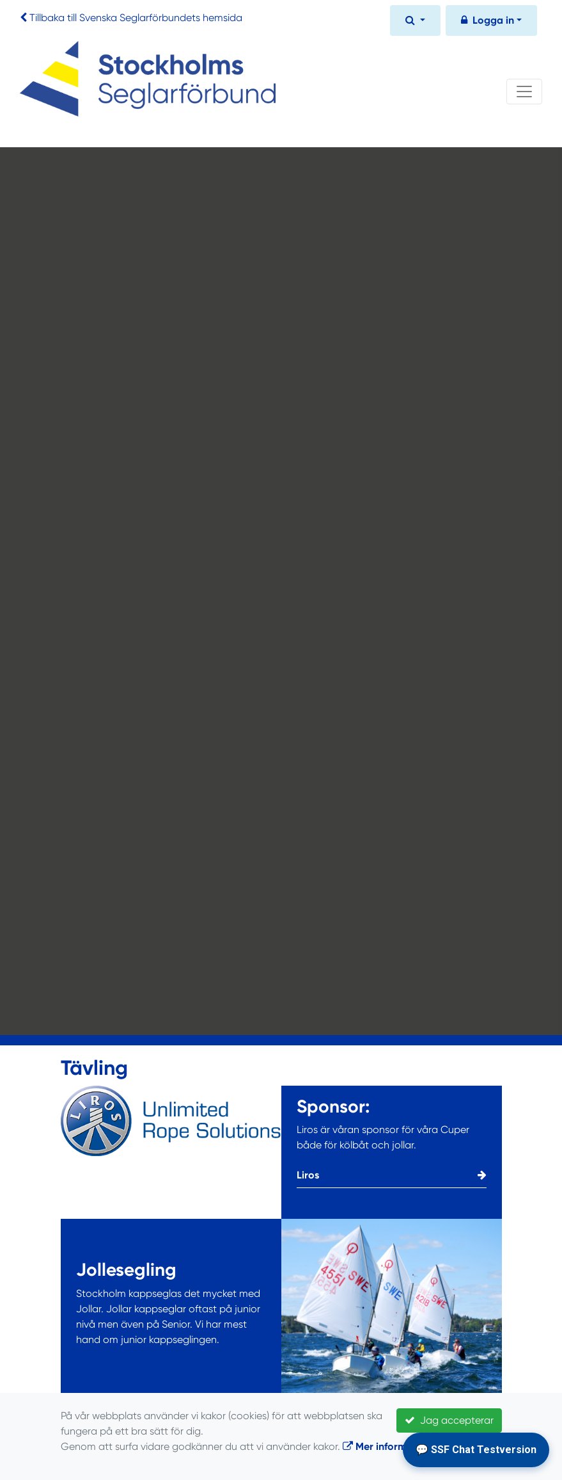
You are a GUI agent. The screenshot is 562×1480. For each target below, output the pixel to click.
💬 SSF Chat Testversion (476, 1450)
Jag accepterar (449, 1420)
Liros (392, 1175)
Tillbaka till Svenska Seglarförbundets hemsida (135, 18)
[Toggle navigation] (524, 91)
